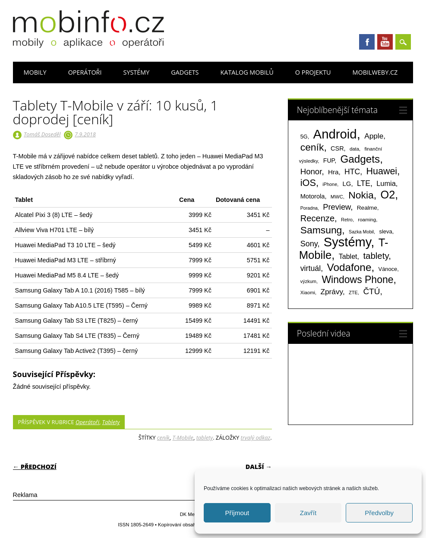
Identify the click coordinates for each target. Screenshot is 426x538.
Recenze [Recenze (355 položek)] (317, 218)
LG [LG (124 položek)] (347, 183)
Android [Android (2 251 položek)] (335, 134)
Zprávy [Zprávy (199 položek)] (332, 291)
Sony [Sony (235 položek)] (309, 243)
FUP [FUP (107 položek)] (328, 160)
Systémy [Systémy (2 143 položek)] (347, 242)
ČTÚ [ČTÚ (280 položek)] (371, 291)
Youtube (385, 42)
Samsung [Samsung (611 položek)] (321, 230)
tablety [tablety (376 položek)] (375, 256)
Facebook (367, 42)
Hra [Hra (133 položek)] (333, 172)
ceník (163, 437)
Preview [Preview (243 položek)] (336, 206)
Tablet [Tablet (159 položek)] (348, 256)
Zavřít (308, 512)
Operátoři (85, 72)
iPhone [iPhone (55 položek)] (329, 184)
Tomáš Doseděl (42, 134)
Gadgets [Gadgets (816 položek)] (360, 159)
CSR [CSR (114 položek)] (337, 148)
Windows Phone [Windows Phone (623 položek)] (357, 279)
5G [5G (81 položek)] (304, 136)
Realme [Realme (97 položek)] (367, 208)
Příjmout (237, 512)
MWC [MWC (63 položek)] (337, 196)
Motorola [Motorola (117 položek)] (312, 196)
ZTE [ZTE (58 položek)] (353, 292)
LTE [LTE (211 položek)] (363, 183)
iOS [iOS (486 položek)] (308, 182)
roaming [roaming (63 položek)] (367, 219)
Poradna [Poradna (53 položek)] (309, 208)
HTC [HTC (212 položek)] (352, 171)
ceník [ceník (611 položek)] (312, 147)
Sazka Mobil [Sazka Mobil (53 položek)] (361, 231)
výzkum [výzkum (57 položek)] (308, 281)
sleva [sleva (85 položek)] (385, 231)
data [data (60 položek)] (354, 148)
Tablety (111, 422)
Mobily (35, 72)
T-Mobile (182, 437)
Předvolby (379, 512)
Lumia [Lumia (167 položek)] (386, 183)
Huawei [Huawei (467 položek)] (381, 171)
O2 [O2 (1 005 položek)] (388, 195)
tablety (204, 437)
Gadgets (185, 72)
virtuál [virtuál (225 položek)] (310, 268)
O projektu (313, 72)
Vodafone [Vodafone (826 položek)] (349, 267)
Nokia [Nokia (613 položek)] (360, 195)
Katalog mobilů (247, 72)
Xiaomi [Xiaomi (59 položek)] (307, 292)
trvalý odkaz (256, 437)
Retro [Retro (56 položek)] (347, 219)
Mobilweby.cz (375, 72)
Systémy (136, 72)
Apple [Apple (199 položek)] (373, 136)
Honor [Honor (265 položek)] (311, 171)
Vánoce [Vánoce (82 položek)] (388, 269)
